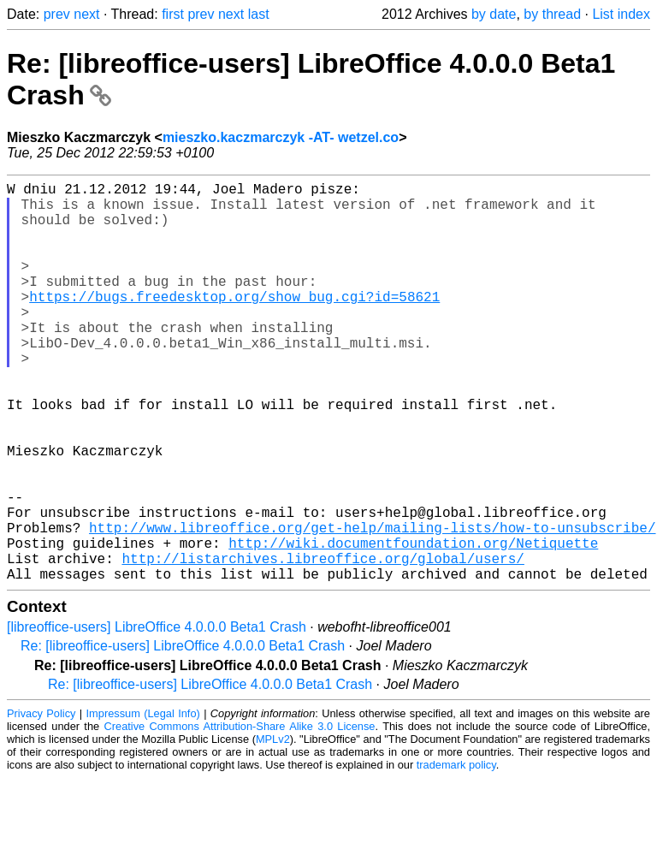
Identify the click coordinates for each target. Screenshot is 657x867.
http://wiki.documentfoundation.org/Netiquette (413, 624)
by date (493, 14)
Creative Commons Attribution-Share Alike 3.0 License (240, 815)
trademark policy (456, 853)
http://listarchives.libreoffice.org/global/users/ (322, 643)
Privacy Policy (41, 802)
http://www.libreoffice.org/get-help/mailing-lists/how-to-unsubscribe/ (372, 606)
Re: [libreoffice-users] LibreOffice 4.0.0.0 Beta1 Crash (183, 734)
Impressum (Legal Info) (143, 802)
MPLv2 (273, 828)
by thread (552, 14)
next (86, 14)
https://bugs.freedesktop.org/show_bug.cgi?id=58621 (234, 323)
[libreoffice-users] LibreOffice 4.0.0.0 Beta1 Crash (156, 716)
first (173, 14)
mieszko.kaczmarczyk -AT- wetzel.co (281, 137)
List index (621, 14)
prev (57, 14)
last (258, 14)
